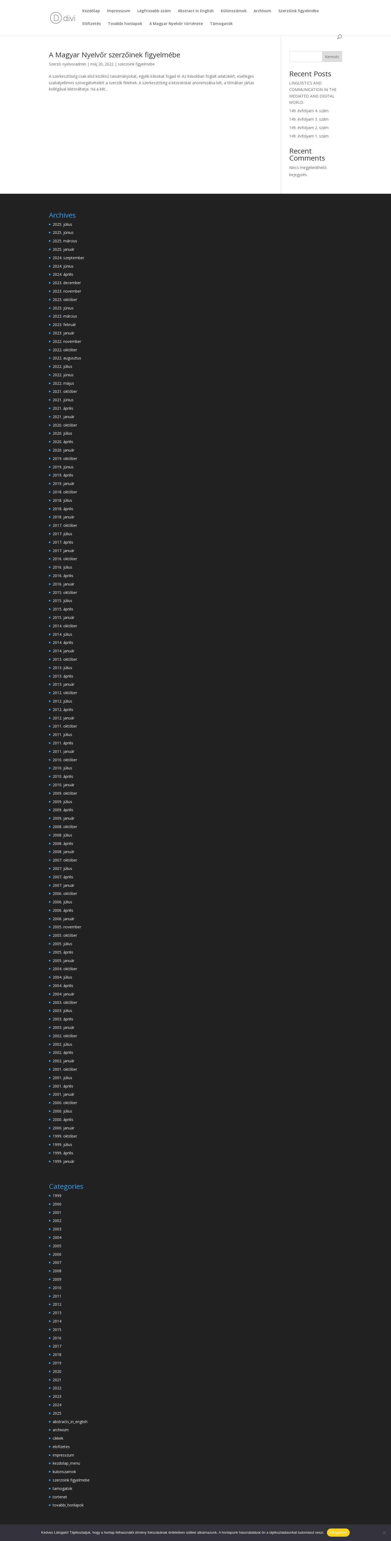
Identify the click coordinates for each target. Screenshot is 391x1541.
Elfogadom (338, 1532)
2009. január (63, 818)
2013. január (63, 684)
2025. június (63, 232)
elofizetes (61, 1446)
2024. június (63, 266)
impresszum (63, 1455)
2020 (57, 1371)
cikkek (58, 1438)
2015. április (63, 609)
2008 (57, 1270)
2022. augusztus (67, 358)
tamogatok (62, 1488)
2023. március (65, 316)
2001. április (63, 1086)
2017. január (63, 550)
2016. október (65, 558)
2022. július (62, 366)
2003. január (63, 1027)
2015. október (65, 592)
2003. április (63, 1019)
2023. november (67, 291)
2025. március (65, 240)
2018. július (62, 500)
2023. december (67, 282)
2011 (57, 1296)
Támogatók (221, 24)
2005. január (63, 960)
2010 (57, 1287)
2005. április (63, 952)
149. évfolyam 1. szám (309, 136)
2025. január (63, 249)
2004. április (63, 985)
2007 (57, 1262)
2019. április (63, 475)
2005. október (65, 935)
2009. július (62, 801)
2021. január (63, 416)
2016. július (62, 567)
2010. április (63, 776)
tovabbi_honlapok (68, 1505)
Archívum (262, 11)
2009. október (65, 793)
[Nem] (384, 1532)
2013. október (65, 659)
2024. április (63, 274)
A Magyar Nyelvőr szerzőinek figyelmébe (114, 54)
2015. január (63, 617)
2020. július (62, 433)
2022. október (65, 349)
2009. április (63, 809)
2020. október (65, 425)
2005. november (67, 926)
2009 (57, 1279)
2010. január (63, 784)
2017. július (62, 533)
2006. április (63, 910)
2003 (57, 1229)
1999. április (63, 1152)
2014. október (65, 625)
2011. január (63, 751)
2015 (57, 1329)
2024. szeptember (68, 257)
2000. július (62, 1111)
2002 (57, 1220)
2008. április (63, 843)
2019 (57, 1362)
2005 (57, 1245)
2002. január (63, 1060)
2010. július (62, 767)
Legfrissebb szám (154, 11)
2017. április (63, 542)
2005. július (62, 943)
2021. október (65, 391)
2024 (57, 1404)
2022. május (63, 383)
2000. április (63, 1119)
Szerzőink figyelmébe (298, 11)
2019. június (63, 466)
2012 (57, 1304)
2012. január (63, 718)
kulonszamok (64, 1471)
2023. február (64, 324)
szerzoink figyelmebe (136, 64)
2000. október (65, 1102)
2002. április (63, 1052)
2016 (57, 1337)
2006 (57, 1254)
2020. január (63, 450)
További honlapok (125, 24)
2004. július (62, 977)
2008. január (63, 851)
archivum (61, 1429)
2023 (57, 1396)
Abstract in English (196, 11)
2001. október (65, 1069)
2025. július (62, 224)
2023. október (65, 299)
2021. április (63, 408)
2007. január (63, 885)
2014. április (63, 642)
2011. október (65, 726)
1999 (57, 1195)
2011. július (62, 734)
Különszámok (234, 11)
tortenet (60, 1496)
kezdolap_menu (66, 1463)
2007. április (63, 876)
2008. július (62, 835)
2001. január (63, 1094)
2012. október (65, 692)
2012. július (62, 701)
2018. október (65, 491)
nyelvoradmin (74, 64)
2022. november (67, 341)
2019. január (63, 483)
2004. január (63, 994)
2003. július (62, 1010)
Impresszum (118, 11)
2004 (57, 1237)
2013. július (62, 667)
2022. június (63, 374)
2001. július (62, 1077)
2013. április (63, 676)
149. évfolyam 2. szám (309, 127)
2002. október (65, 1035)
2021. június (63, 399)
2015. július (62, 600)
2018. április (63, 508)
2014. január (63, 650)
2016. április (63, 575)
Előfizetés (91, 24)
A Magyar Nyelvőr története (176, 24)
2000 (57, 1204)
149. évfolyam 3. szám (309, 119)
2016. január (63, 584)
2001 (57, 1212)
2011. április (63, 743)
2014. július (62, 634)
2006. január (63, 918)
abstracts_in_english (70, 1421)
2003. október (65, 1002)
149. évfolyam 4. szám (309, 110)
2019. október (65, 458)
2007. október (65, 860)
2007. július (62, 868)
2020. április (63, 441)
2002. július (62, 1044)
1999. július (62, 1144)
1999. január (63, 1161)
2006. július (62, 901)
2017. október (65, 525)
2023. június (63, 308)
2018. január (63, 516)
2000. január (63, 1127)
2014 (57, 1321)
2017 (57, 1346)
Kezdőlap (91, 11)
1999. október (65, 1136)
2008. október (65, 826)
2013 (57, 1312)
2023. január (63, 333)
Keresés (332, 56)
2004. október (65, 968)
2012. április (63, 709)
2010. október (65, 759)
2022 (57, 1387)
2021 (57, 1379)
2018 (57, 1354)
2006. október (65, 893)
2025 (57, 1413)
